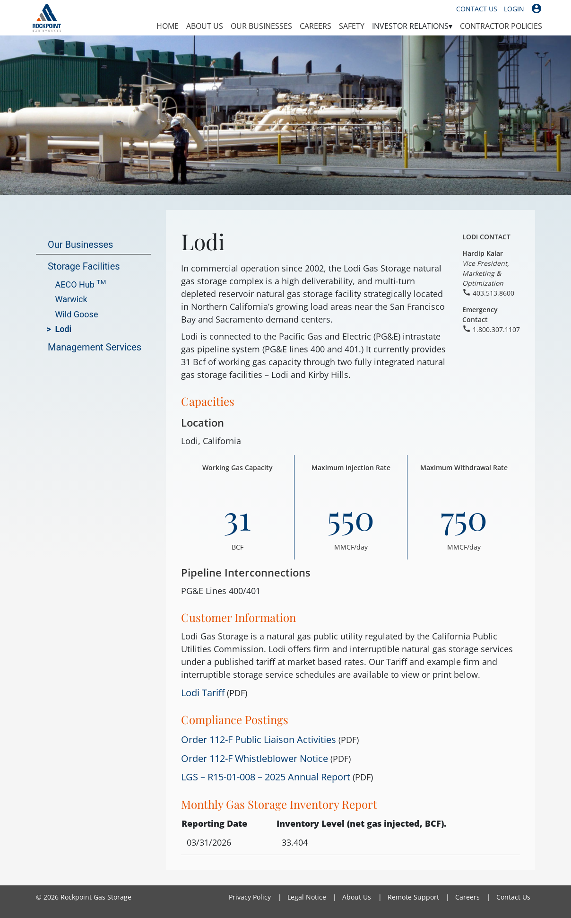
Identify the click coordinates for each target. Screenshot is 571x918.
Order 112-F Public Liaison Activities (259, 739)
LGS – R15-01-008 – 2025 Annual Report (265, 776)
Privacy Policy (250, 896)
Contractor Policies (501, 26)
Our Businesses (261, 26)
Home (167, 26)
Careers (315, 26)
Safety (351, 26)
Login (514, 8)
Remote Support (413, 896)
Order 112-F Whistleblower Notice (254, 758)
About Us (204, 26)
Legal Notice (306, 896)
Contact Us (476, 8)
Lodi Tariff (203, 692)
